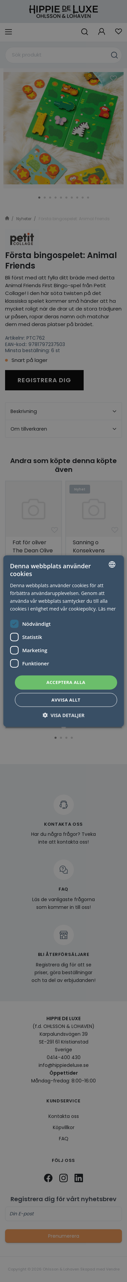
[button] (64, 715)
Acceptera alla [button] (65, 682)
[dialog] (63, 641)
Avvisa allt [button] (65, 699)
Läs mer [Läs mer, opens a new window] (107, 608)
